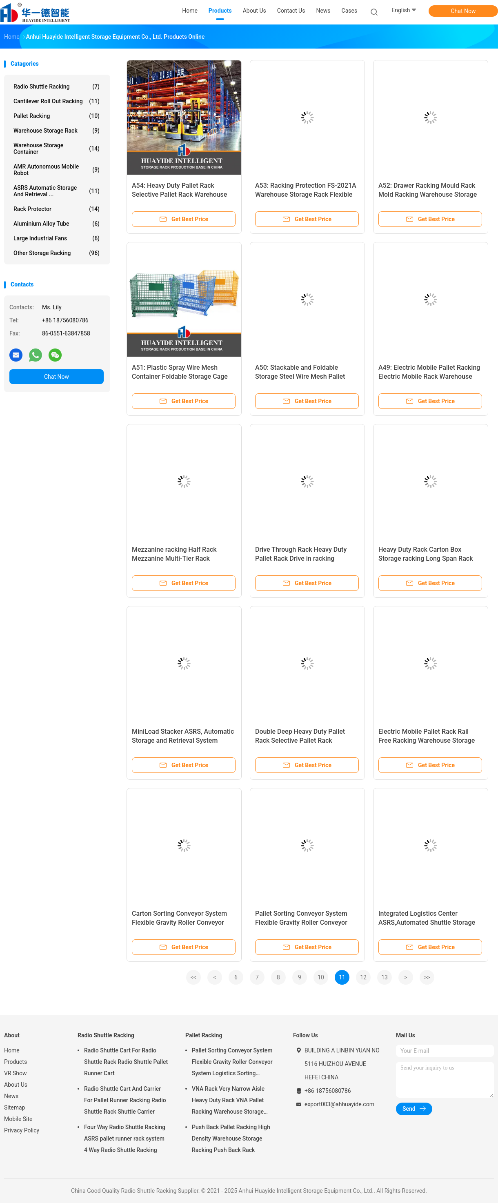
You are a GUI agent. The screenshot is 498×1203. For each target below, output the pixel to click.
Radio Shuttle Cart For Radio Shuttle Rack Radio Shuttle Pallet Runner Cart (126, 1061)
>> (427, 977)
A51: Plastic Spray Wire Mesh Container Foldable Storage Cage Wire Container (180, 376)
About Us (15, 1084)
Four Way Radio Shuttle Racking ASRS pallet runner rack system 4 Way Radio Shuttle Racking (124, 1138)
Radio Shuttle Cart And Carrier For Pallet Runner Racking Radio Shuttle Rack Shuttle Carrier (125, 1100)
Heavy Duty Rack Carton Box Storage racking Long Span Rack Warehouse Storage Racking (425, 558)
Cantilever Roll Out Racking (56, 101)
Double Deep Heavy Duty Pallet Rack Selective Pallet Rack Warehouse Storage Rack (300, 740)
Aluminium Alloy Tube (56, 224)
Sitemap (14, 1107)
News (11, 1096)
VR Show (15, 1073)
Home (12, 1050)
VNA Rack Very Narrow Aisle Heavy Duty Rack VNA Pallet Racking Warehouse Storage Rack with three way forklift (228, 1101)
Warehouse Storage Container (56, 148)
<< (193, 977)
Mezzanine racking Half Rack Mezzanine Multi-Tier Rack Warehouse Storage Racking (174, 558)
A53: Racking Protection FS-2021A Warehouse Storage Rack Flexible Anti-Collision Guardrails (305, 194)
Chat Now (463, 11)
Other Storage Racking (56, 253)
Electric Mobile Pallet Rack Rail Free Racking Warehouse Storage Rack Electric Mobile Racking (426, 740)
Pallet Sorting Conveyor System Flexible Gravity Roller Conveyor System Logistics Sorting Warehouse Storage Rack (232, 1063)
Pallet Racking (56, 116)
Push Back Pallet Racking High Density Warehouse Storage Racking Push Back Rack (231, 1138)
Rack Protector (56, 209)
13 (384, 977)
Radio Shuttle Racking (56, 86)
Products (15, 1062)
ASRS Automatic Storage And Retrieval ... (56, 191)
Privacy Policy (21, 1130)
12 (363, 977)
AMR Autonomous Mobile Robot (56, 169)
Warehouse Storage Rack (56, 131)
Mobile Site (18, 1119)
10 (321, 977)
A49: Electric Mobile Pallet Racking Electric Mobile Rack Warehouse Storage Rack (429, 376)
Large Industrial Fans (56, 238)
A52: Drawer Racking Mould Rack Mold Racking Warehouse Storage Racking (427, 194)
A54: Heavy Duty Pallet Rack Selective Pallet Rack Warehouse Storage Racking (179, 194)
